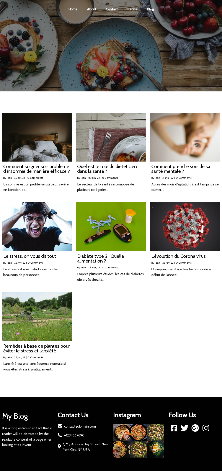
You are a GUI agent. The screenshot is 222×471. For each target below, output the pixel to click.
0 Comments (35, 177)
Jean (9, 177)
